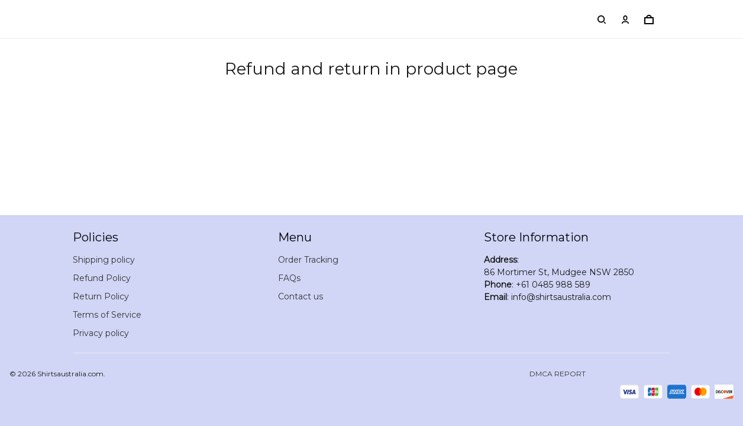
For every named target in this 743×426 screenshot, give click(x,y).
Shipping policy (104, 259)
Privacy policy (101, 333)
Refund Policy (102, 278)
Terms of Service (107, 314)
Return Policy (101, 296)
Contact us (300, 296)
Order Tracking (308, 259)
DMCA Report (557, 373)
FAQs (289, 278)
